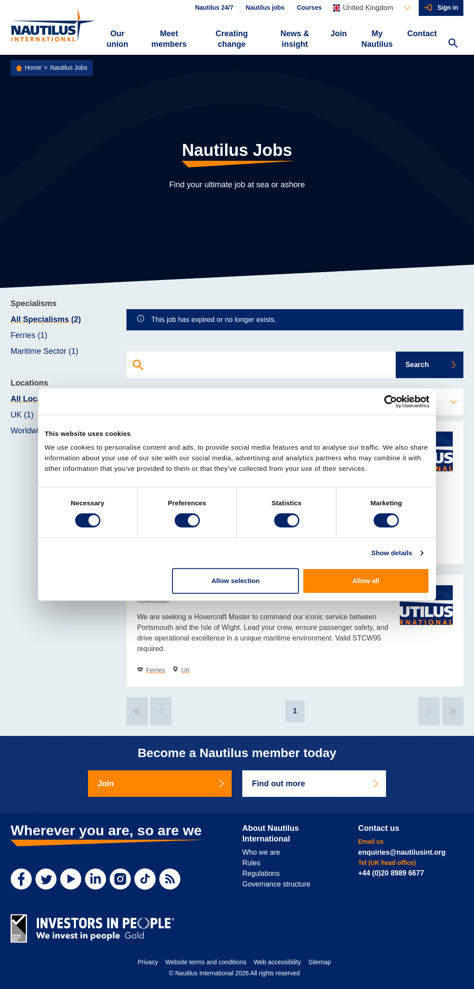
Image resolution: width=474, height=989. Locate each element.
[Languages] (372, 8)
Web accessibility (277, 962)
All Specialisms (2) (46, 319)
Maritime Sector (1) (44, 351)
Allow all (365, 580)
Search (431, 364)
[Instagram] (120, 879)
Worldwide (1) (35, 430)
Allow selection (235, 580)
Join (339, 33)
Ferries (151, 670)
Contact (422, 33)
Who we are (261, 852)
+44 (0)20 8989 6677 (391, 873)
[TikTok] (145, 879)
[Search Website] (452, 44)
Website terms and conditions (205, 962)
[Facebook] (21, 879)
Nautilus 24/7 (214, 7)
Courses (309, 7)
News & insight (294, 39)
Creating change (231, 39)
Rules (251, 863)
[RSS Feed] (169, 879)
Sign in (447, 7)
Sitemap (319, 962)
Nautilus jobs (265, 7)
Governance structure (276, 884)
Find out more (316, 783)
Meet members (169, 39)
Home (33, 67)
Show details (392, 553)
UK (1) (22, 414)
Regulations (261, 873)
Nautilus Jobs (69, 67)
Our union (117, 39)
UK (181, 670)
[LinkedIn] (95, 879)
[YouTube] (70, 879)
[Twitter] (46, 879)
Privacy (148, 962)
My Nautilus (377, 39)
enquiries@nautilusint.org (402, 852)
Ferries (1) (29, 335)
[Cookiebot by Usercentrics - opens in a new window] (390, 401)
